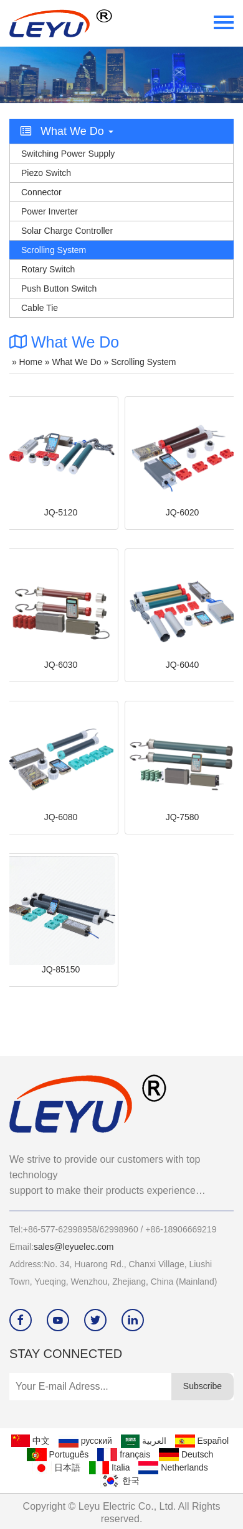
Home (30, 362)
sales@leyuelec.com (74, 1247)
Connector (41, 192)
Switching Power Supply (68, 154)
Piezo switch (46, 173)
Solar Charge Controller (67, 231)
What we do (77, 362)
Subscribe (202, 1386)
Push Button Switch (59, 288)
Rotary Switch (48, 269)
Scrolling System (53, 250)
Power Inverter (49, 211)
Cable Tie (39, 308)
